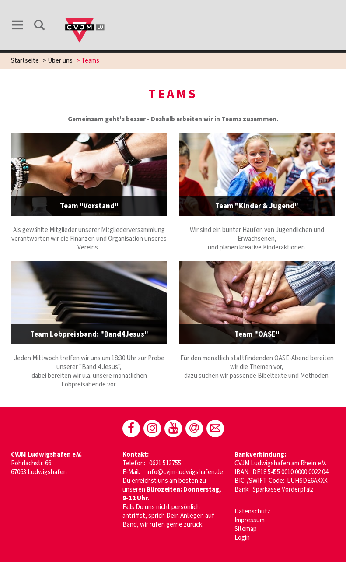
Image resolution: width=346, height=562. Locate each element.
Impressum (249, 520)
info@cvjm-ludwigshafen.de (185, 472)
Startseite (25, 60)
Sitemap (245, 529)
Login (242, 537)
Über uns (60, 60)
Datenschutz (252, 511)
